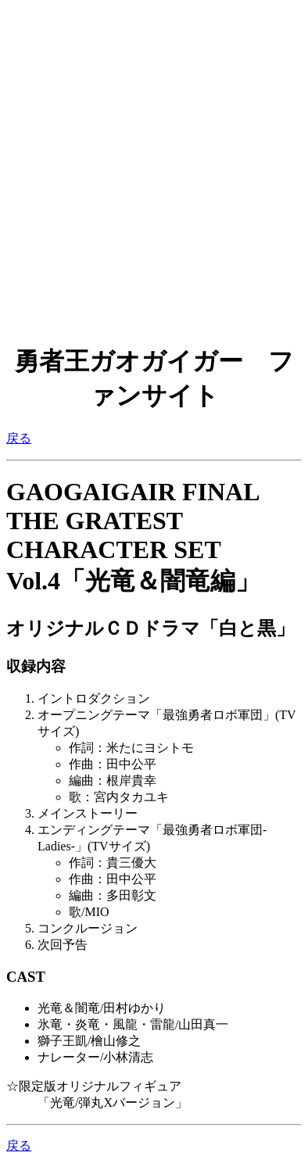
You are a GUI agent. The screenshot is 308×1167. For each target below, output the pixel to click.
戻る (18, 438)
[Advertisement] (154, 160)
